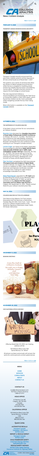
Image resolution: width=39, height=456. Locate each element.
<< (27, 20)
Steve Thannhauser (9, 176)
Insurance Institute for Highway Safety (19, 449)
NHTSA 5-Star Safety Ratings (19, 447)
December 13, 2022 (10, 253)
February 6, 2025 (9, 25)
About (19, 378)
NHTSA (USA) (19, 432)
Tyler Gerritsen (8, 161)
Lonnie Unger (7, 146)
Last (35, 20)
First (25, 20)
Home (19, 371)
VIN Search (24, 430)
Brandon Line (7, 133)
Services (19, 373)
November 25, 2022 (10, 305)
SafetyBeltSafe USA (19, 443)
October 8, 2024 (9, 121)
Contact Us (19, 380)
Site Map (31, 454)
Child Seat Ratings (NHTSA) (19, 442)
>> (32, 20)
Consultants (19, 375)
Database (16, 430)
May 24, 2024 (7, 191)
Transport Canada (20, 429)
